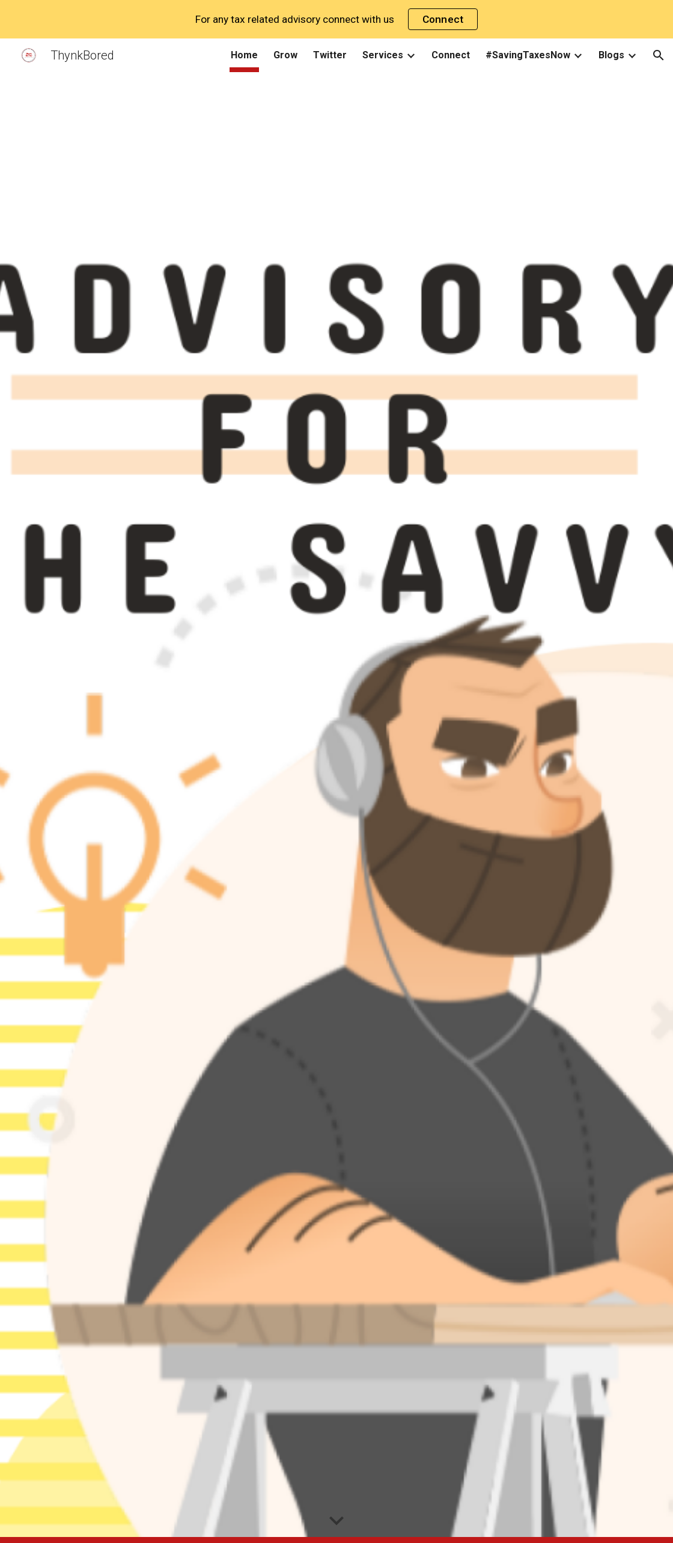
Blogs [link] (611, 55)
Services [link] (382, 55)
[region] (336, 19)
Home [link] (244, 55)
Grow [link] (285, 55)
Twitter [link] (330, 55)
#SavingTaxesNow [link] (528, 55)
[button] (658, 55)
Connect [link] (450, 55)
